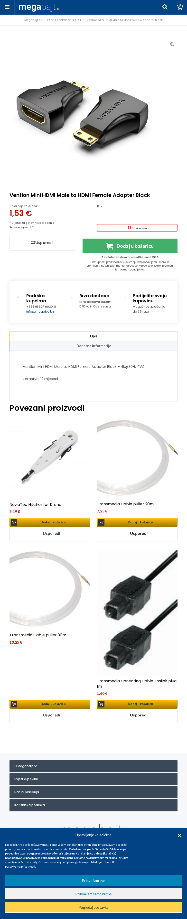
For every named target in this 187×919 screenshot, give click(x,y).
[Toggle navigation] (7, 7)
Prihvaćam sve (93, 880)
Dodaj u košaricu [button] (53, 524)
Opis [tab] (93, 338)
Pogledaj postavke (93, 907)
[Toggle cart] (179, 7)
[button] (179, 834)
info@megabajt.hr (40, 313)
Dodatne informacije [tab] (93, 347)
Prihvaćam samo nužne (93, 894)
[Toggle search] (165, 7)
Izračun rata (139, 228)
